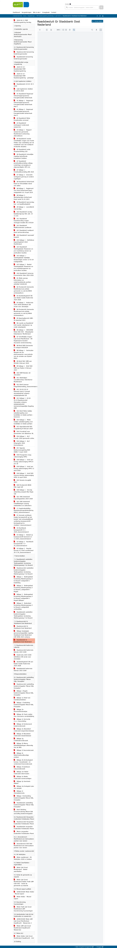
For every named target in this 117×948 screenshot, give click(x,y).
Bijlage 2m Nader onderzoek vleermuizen (21, 772)
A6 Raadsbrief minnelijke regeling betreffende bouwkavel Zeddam (23, 156)
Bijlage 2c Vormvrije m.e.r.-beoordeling (22, 720)
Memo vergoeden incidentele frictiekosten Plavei (24, 832)
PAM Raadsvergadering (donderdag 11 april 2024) (49, 15)
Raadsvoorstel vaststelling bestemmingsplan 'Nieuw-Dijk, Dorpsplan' (24, 686)
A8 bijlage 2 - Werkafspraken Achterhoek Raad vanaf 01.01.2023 (23, 197)
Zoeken (67, 4)
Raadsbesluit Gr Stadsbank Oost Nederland (23, 641)
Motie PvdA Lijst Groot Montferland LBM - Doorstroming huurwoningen (23, 909)
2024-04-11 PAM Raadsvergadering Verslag (22, 21)
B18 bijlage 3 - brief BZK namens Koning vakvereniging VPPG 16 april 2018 (24, 475)
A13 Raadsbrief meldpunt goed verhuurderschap (24, 231)
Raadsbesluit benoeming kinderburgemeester (23, 57)
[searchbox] (82, 7)
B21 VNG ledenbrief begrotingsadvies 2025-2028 (23, 497)
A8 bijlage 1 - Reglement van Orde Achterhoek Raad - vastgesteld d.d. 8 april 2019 (23, 190)
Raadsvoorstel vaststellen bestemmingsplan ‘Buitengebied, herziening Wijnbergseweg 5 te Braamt (24, 571)
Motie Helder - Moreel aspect (22, 897)
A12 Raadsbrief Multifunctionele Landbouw (22, 226)
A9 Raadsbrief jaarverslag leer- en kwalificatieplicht (24, 203)
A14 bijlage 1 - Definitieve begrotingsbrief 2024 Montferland (24, 242)
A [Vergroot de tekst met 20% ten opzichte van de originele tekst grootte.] (100, 16)
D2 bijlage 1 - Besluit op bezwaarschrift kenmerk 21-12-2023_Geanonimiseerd (23, 537)
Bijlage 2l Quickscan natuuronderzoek (22, 768)
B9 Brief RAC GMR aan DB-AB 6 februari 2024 (23, 362)
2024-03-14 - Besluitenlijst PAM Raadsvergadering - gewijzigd (24, 76)
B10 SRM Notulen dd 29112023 (22, 374)
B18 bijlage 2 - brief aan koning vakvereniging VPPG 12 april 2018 (24, 468)
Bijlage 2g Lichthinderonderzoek (21, 739)
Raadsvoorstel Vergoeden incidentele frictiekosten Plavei (24, 822)
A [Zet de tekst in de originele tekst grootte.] (97, 16)
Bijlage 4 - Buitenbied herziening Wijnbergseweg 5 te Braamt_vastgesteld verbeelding (23, 606)
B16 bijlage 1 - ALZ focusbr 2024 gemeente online (24, 437)
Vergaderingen (26, 12)
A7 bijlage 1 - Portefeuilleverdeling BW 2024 (24, 171)
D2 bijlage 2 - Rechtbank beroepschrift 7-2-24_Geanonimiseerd (23, 543)
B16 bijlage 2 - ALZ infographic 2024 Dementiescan (22, 443)
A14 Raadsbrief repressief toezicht (24, 236)
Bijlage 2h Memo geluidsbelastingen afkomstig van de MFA (23, 745)
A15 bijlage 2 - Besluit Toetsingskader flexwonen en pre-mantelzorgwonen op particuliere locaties (23, 267)
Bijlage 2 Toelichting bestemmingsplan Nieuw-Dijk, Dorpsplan (24, 704)
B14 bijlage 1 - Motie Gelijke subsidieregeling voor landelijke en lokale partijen (23, 421)
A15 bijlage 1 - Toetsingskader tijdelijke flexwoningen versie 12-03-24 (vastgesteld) (24, 258)
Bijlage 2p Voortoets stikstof (22, 782)
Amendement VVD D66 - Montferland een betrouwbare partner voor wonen (24, 845)
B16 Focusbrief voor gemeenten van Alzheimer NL (24, 432)
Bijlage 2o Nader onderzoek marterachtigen (22, 777)
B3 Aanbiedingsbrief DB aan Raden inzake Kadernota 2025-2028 (23, 297)
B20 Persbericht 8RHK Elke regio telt (22, 486)
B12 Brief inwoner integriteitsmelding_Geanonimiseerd (24, 385)
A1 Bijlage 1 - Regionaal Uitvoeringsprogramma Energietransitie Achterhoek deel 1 (23, 103)
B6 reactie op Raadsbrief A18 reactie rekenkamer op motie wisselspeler (23, 325)
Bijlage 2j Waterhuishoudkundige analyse (21, 755)
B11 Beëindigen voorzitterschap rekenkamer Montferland (23, 379)
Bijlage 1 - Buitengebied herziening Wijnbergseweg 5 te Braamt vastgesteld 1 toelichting (23, 579)
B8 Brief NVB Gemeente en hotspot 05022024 (23, 346)
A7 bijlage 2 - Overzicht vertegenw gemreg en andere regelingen (24, 176)
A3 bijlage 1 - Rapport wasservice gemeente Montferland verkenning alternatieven (23, 133)
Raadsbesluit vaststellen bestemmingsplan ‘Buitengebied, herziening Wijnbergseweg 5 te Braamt (23, 615)
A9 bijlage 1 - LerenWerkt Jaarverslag (24, 208)
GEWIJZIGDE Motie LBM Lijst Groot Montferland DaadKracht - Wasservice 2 (23, 921)
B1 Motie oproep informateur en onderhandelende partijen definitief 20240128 (22, 281)
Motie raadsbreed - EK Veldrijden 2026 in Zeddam (23, 858)
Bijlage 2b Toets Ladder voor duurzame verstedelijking (24, 715)
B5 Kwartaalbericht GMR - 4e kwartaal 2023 (24, 319)
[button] (101, 7)
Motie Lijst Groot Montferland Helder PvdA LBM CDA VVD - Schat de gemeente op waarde (24, 882)
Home (24, 15)
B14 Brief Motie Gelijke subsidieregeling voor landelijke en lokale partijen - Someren (23, 414)
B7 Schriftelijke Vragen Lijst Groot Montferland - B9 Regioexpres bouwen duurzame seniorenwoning (23, 339)
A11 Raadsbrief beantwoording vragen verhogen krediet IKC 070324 (23, 220)
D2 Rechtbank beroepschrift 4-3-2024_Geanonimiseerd (21, 530)
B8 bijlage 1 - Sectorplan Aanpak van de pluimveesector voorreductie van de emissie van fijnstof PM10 (23, 354)
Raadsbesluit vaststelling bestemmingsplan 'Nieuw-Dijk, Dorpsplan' (24, 804)
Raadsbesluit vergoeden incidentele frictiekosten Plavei (24, 827)
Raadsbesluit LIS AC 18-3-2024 (24, 85)
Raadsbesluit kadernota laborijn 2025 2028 (23, 669)
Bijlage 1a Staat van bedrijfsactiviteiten (22, 698)
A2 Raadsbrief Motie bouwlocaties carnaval (22, 119)
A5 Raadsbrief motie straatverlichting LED (22, 150)
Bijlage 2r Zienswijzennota (19, 792)
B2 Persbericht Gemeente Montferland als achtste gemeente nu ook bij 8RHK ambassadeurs (24, 290)
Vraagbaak (45, 12)
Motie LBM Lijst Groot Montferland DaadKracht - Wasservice (22, 928)
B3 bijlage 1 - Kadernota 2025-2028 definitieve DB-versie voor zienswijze (23, 304)
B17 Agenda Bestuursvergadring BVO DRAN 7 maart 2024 (22, 450)
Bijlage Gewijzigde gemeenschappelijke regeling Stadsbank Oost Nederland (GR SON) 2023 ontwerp (23, 634)
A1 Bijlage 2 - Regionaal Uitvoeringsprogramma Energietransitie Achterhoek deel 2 (23, 112)
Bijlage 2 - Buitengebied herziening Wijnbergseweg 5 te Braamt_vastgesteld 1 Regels (23, 588)
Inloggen (99, 947)
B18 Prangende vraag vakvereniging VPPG (22, 456)
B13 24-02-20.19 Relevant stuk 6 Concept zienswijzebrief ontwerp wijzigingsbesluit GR (22, 392)
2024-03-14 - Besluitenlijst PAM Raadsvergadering (20, 69)
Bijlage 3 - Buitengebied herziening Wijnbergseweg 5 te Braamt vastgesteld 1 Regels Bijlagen (23, 597)
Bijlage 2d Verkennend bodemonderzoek (23, 725)
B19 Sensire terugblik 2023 (22, 481)
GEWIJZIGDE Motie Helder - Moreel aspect (24, 893)
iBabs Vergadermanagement (84, 947)
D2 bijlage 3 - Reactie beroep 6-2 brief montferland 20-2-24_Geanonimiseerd (23, 550)
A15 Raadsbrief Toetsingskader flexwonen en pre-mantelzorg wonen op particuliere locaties (23, 250)
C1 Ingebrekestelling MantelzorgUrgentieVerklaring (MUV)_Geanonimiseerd (23, 510)
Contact (53, 12)
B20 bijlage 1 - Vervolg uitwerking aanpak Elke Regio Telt (23, 492)
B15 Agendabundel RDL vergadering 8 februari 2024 (23, 427)
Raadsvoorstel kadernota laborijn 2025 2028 (23, 651)
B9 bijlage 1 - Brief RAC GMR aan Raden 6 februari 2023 (23, 368)
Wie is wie (36, 12)
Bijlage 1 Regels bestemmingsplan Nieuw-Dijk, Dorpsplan (24, 693)
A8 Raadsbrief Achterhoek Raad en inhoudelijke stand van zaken (24, 183)
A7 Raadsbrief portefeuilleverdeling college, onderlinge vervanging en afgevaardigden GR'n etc (23, 164)
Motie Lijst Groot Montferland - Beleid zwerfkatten (21, 869)
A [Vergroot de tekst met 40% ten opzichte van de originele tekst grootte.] (102, 16)
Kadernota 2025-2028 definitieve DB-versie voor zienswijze (22, 657)
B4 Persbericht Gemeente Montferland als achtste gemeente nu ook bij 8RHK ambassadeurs (24, 312)
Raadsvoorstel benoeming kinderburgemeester (24, 53)
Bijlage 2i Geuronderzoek (24, 750)
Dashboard (16, 12)
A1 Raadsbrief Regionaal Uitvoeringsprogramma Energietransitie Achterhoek (23, 95)
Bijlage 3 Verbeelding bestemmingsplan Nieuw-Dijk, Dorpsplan (24, 798)
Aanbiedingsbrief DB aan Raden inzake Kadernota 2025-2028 (23, 663)
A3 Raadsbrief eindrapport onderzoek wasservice (21, 125)
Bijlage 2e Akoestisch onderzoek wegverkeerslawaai (24, 730)
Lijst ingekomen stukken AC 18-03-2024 (23, 90)
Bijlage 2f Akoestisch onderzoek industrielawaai (22, 734)
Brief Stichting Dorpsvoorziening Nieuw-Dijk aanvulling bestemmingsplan (23, 811)
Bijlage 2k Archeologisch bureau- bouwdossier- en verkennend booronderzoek (23, 762)
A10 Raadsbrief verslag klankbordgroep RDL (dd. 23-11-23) (23, 214)
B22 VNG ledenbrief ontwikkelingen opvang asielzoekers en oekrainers (22, 503)
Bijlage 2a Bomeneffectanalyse (20, 710)
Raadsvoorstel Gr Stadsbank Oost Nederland (23, 627)
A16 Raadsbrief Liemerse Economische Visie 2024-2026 (24, 274)
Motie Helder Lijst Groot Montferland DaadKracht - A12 (24, 937)
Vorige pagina (97, 21)
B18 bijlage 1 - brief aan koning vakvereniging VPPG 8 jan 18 (23, 461)
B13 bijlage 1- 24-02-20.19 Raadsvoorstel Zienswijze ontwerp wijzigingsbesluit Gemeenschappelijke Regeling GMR (24, 403)
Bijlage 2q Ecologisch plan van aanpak (24, 787)
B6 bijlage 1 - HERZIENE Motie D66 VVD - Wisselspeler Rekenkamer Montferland (23, 332)
